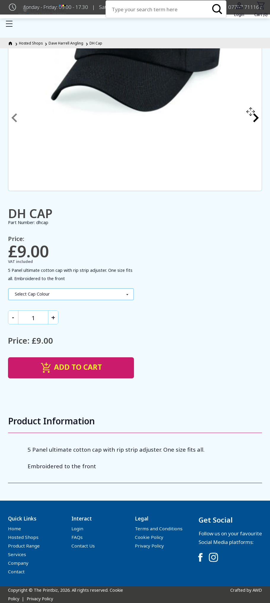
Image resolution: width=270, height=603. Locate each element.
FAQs (77, 537)
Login (77, 528)
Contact (16, 572)
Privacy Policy (149, 546)
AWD (257, 590)
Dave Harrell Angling (66, 43)
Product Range (24, 546)
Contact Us (83, 546)
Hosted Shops (31, 43)
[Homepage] (11, 43)
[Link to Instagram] (213, 557)
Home (14, 528)
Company (18, 563)
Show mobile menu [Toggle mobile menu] (12, 23)
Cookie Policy (149, 537)
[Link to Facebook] (200, 557)
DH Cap (96, 43)
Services (17, 554)
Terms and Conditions (159, 528)
